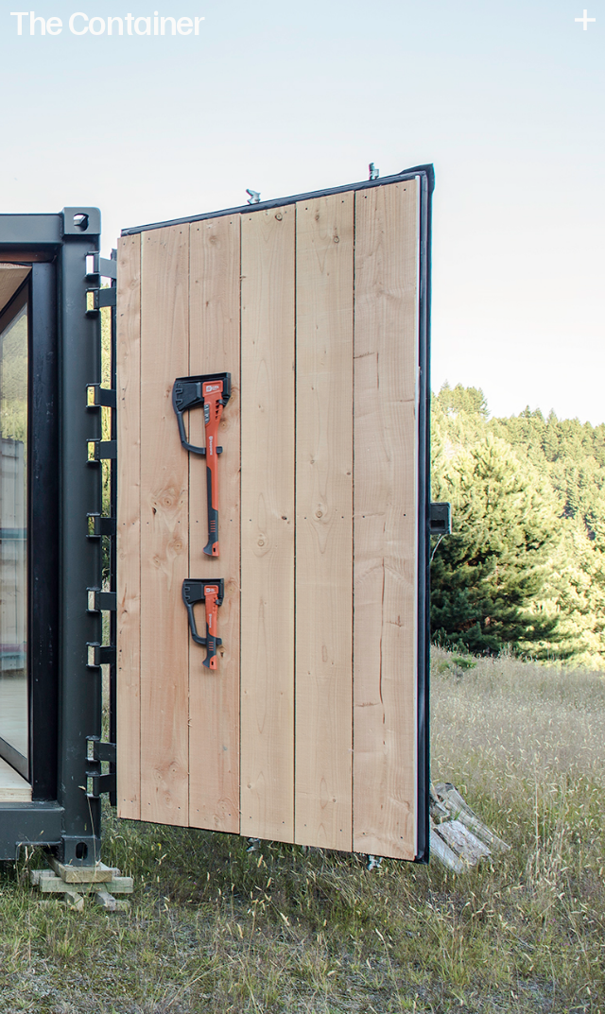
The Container (106, 20)
